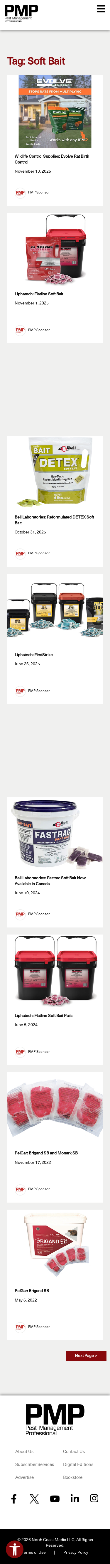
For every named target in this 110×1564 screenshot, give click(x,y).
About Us (24, 1451)
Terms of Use (34, 1552)
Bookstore (72, 1477)
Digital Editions (78, 1464)
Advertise (24, 1477)
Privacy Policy (75, 1552)
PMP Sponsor (39, 192)
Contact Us (74, 1451)
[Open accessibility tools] (14, 1549)
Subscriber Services (34, 1464)
